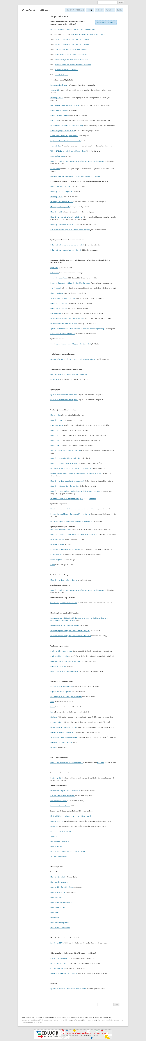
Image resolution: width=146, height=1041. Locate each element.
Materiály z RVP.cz (56, 98)
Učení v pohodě (55, 288)
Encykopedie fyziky (57, 544)
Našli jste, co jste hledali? (106, 22)
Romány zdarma (56, 846)
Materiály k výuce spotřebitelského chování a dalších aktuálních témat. (75, 491)
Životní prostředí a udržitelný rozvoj (63, 727)
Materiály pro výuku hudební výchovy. (63, 580)
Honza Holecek (55, 313)
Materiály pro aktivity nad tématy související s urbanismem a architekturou (77, 161)
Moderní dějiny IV (56, 445)
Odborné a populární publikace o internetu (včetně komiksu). (72, 522)
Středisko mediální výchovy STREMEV (63, 324)
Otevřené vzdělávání (36, 10)
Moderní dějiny (55, 430)
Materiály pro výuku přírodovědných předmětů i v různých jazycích (74, 534)
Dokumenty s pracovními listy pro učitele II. (65, 250)
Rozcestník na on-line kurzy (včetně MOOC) (65, 105)
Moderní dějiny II (56, 435)
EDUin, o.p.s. (69, 1020)
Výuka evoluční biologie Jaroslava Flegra (64, 737)
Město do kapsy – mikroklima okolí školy (64, 671)
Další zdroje (54, 121)
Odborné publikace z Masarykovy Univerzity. (66, 697)
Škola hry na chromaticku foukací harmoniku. (66, 763)
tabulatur (100, 763)
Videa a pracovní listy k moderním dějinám (65, 450)
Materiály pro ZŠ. (56, 197)
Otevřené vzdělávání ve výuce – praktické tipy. (71, 49)
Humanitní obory (56, 722)
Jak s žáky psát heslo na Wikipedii (66, 70)
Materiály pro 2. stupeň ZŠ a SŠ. (61, 202)
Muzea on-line (55, 415)
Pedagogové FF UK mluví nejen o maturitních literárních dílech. (73, 359)
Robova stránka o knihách (59, 841)
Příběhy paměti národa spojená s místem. (65, 661)
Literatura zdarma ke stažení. (60, 831)
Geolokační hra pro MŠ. (58, 666)
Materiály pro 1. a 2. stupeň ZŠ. (61, 192)
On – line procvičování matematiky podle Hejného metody (70, 344)
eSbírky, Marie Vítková (58, 968)
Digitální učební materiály (59, 115)
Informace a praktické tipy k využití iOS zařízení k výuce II (70, 636)
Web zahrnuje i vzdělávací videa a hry (63, 603)
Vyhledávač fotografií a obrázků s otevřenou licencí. (68, 989)
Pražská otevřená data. (58, 801)
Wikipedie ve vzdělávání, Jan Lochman (63, 973)
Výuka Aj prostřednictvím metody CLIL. (64, 400)
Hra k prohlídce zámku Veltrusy (61, 651)
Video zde (92, 499)
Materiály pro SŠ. (56, 212)
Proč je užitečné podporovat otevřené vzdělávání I (72, 39)
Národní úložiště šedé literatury (61, 687)
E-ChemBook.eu (56, 555)
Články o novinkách (57, 293)
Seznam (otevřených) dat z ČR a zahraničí (65, 791)
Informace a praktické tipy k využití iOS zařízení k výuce (70, 631)
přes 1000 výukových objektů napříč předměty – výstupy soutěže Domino (76, 176)
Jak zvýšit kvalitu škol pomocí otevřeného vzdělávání (73, 65)
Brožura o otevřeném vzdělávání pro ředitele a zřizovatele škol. (72, 29)
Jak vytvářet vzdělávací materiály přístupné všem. (88, 34)
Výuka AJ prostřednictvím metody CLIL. (64, 395)
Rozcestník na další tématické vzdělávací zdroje (67, 126)
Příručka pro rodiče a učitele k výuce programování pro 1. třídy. (73, 509)
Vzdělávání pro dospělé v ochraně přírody (65, 549)
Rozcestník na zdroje (57, 156)
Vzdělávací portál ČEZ (58, 560)
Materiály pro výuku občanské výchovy (64, 463)
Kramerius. (54, 826)
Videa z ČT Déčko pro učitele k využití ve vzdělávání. (68, 151)
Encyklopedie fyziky (57, 539)
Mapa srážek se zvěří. (58, 907)
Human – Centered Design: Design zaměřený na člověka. (70, 514)
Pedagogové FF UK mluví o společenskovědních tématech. (71, 468)
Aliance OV (109, 10)
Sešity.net (53, 836)
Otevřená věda (55, 146)
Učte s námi (54, 273)
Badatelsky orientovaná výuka (60, 529)
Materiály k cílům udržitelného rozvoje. (64, 486)
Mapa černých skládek (58, 877)
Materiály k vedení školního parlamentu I (64, 499)
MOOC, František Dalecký (59, 963)
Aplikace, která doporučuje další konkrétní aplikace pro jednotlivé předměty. (77, 329)
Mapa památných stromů (59, 882)
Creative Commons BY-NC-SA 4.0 (32, 1022)
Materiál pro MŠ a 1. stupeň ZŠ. (61, 187)
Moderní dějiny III (56, 440)
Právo (52, 702)
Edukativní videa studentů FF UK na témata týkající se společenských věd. (76, 473)
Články (119, 10)
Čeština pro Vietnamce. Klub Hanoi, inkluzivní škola (68, 374)
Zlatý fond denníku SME (58, 857)
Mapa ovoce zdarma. (57, 892)
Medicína (53, 717)
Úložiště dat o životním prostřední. (62, 796)
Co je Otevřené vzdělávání (75, 10)
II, (81, 499)
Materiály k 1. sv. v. (57, 420)
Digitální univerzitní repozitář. (61, 692)
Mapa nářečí (54, 912)
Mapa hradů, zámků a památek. (61, 902)
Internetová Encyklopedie (59, 85)
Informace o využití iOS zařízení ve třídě (64, 626)
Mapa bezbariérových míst (59, 923)
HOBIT (52, 565)
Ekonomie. (54, 747)
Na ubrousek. (55, 169)
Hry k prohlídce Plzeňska (59, 656)
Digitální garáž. (55, 778)
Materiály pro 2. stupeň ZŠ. (60, 207)
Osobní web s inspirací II (59, 308)
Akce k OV (99, 10)
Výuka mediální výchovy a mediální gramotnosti (67, 318)
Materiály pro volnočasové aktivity (62, 225)
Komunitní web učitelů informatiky (62, 334)
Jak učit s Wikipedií (61, 75)
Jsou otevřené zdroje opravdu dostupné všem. (71, 55)
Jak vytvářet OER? (56, 943)
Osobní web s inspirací (58, 303)
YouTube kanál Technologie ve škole (63, 298)
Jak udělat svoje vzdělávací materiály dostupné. (72, 60)
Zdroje (90, 10)
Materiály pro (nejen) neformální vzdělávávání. (67, 217)
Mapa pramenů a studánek (60, 928)
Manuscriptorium (56, 821)
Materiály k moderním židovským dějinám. (65, 458)
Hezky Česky (54, 379)
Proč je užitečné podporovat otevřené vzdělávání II (72, 44)
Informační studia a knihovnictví (61, 732)
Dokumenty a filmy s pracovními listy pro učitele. (67, 245)
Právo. (52, 707)
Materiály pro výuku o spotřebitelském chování (67, 481)
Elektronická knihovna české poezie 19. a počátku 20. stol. (70, 816)
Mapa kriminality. (56, 897)
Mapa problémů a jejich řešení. (61, 887)
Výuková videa (55, 90)
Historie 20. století (56, 425)
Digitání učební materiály (59, 110)
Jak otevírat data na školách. (60, 806)
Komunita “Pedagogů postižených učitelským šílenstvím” (70, 283)
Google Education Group (59, 278)
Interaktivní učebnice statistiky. (61, 742)
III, (83, 499)
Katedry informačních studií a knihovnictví (69, 1017)
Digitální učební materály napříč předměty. (65, 141)
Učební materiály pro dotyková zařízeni (64, 136)
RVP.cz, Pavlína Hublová (58, 958)
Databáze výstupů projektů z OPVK (62, 131)
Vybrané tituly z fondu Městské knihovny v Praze (67, 852)
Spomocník (54, 268)
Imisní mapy (54, 918)
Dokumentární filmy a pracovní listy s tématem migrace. (70, 230)
